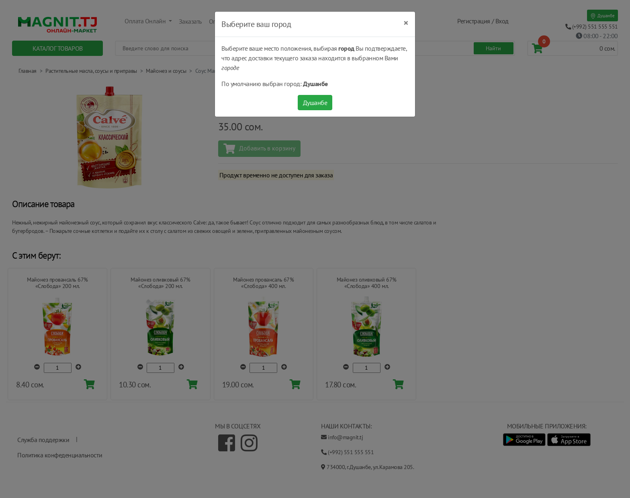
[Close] (406, 23)
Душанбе (315, 103)
